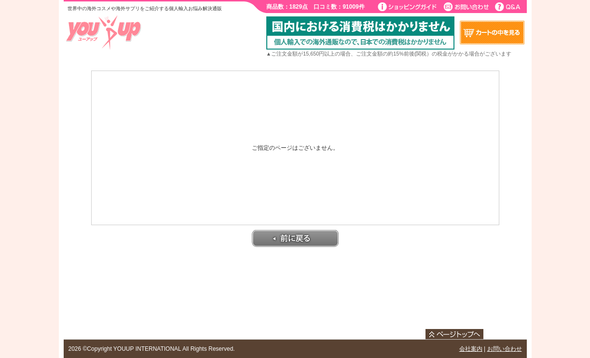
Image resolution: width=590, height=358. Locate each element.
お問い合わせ (504, 348)
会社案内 (470, 348)
